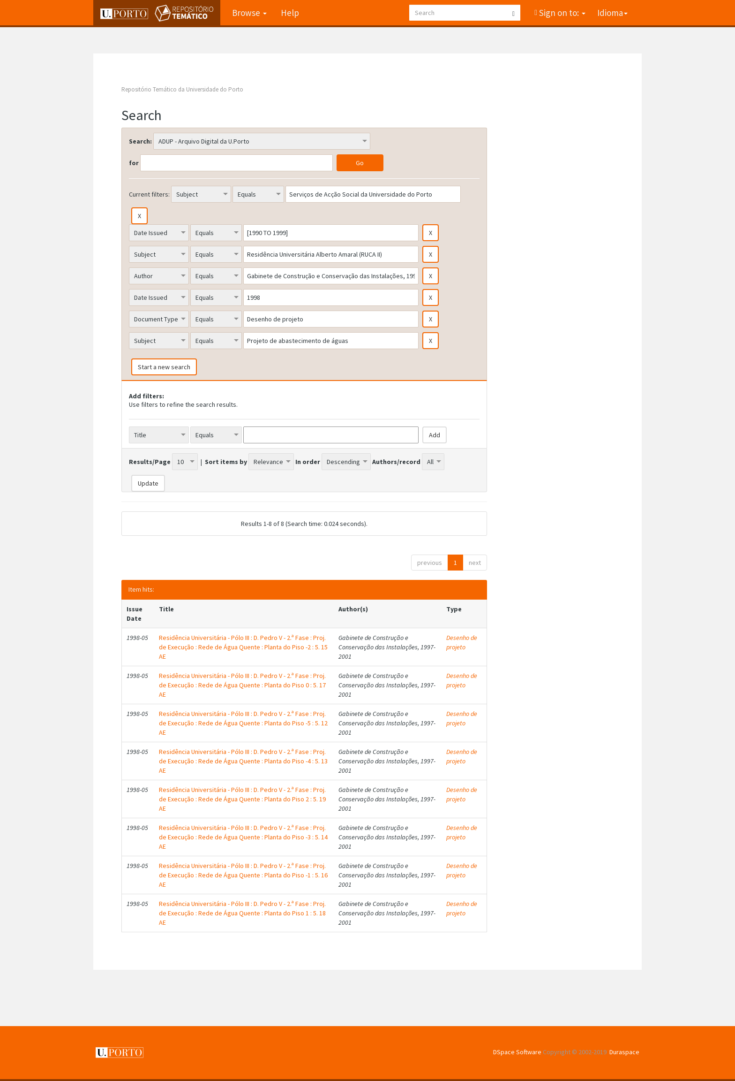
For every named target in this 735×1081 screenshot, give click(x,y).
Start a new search (164, 367)
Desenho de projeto (461, 642)
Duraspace (624, 1052)
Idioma (612, 12)
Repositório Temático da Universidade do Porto (182, 89)
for (134, 163)
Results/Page (150, 461)
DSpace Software (517, 1052)
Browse (249, 12)
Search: (140, 141)
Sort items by (226, 461)
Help (290, 12)
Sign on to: (561, 12)
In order (307, 461)
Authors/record (396, 461)
